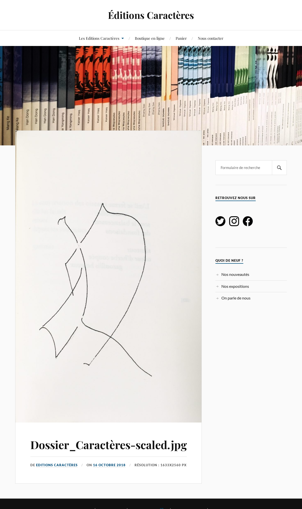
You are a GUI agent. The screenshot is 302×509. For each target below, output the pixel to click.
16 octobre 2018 (109, 465)
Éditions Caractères (151, 15)
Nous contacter (210, 38)
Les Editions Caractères (99, 38)
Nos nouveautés (235, 274)
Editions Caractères (57, 465)
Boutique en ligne (150, 38)
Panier (181, 38)
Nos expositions (235, 286)
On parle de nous (236, 298)
